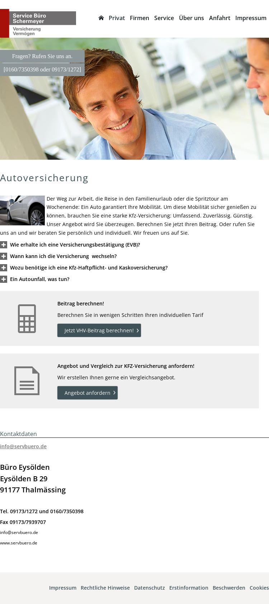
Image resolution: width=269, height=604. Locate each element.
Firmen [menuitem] (139, 18)
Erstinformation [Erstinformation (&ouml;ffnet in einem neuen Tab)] (188, 587)
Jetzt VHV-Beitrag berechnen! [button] (99, 330)
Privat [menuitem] (117, 18)
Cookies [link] (259, 587)
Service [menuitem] (164, 18)
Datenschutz (149, 587)
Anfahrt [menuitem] (219, 18)
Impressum (62, 587)
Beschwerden (229, 587)
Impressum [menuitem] (250, 18)
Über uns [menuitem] (191, 18)
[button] (75, 244)
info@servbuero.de (23, 446)
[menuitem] (101, 18)
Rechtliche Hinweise (105, 587)
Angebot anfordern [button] (87, 392)
